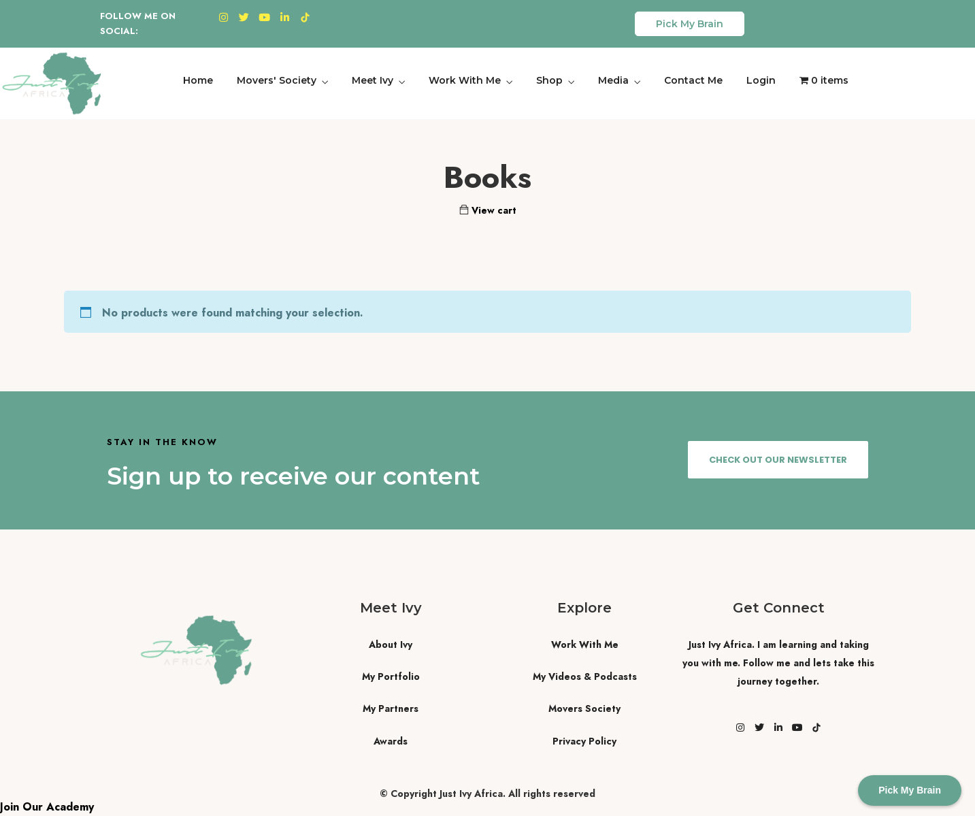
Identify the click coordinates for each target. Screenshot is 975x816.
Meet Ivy (372, 80)
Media (613, 80)
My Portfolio (391, 676)
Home (198, 80)
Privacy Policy (584, 741)
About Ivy (390, 644)
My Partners (390, 708)
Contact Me (693, 80)
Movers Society (584, 708)
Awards (391, 741)
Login (761, 80)
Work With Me (465, 80)
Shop (549, 80)
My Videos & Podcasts (585, 676)
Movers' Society (276, 80)
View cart (487, 210)
